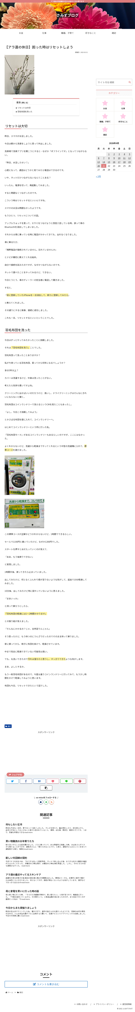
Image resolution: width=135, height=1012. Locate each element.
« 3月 (98, 176)
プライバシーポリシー (104, 1004)
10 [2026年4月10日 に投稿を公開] (119, 158)
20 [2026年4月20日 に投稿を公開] (98, 165)
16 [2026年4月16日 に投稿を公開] (114, 161)
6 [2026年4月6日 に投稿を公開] (98, 158)
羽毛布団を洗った (25, 111)
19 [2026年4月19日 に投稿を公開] (129, 161)
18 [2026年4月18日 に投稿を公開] (124, 161)
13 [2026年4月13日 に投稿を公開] (98, 161)
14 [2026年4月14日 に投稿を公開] (104, 161)
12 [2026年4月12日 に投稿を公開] (129, 158)
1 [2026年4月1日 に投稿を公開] (109, 154)
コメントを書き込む (48, 984)
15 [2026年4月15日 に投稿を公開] (109, 161)
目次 (18, 102)
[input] (114, 82)
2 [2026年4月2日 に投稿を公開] (114, 154)
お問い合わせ (81, 1004)
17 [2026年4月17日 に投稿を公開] (119, 161)
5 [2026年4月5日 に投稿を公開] (129, 154)
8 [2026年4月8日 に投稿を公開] (109, 158)
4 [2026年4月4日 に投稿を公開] (124, 154)
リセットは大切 (24, 107)
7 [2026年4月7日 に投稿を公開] (103, 158)
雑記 (8, 726)
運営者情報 (126, 1004)
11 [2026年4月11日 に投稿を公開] (124, 158)
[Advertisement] (46, 752)
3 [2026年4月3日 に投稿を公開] (119, 154)
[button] (130, 82)
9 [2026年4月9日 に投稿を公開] (114, 158)
